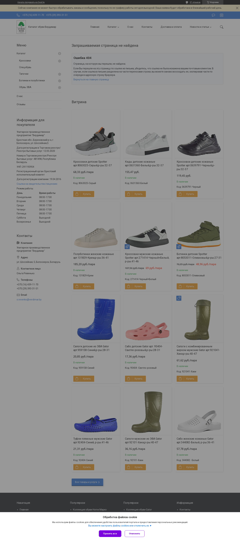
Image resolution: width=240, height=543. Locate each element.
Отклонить (134, 533)
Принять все (110, 533)
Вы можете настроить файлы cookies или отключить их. (119, 525)
